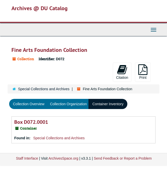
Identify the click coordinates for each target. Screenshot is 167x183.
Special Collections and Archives (43, 89)
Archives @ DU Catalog (39, 8)
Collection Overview (28, 104)
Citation (122, 72)
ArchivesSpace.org (63, 158)
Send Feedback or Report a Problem (123, 158)
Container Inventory (107, 104)
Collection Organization (68, 104)
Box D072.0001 (31, 122)
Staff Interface (27, 158)
